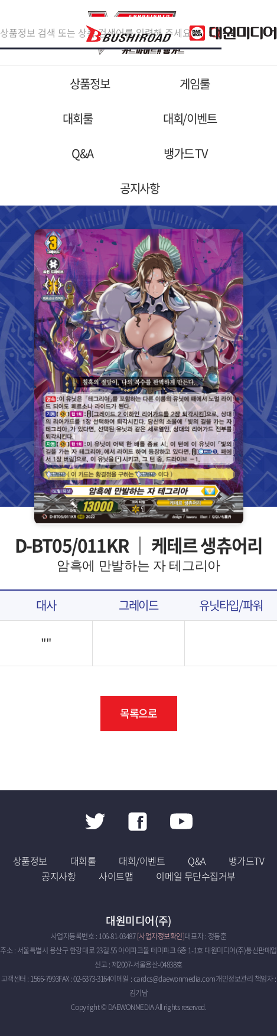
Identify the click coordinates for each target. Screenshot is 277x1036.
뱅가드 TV (186, 153)
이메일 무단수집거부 (195, 875)
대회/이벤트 (190, 118)
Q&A (82, 153)
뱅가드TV (247, 860)
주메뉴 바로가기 (0, 0)
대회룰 (77, 118)
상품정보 (89, 83)
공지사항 (139, 188)
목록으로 (139, 713)
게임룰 (194, 83)
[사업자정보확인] (161, 936)
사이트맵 (116, 875)
